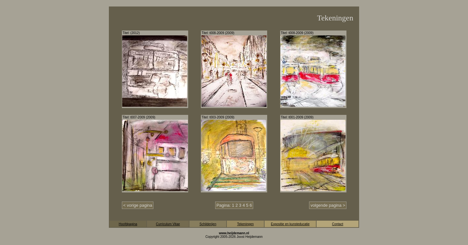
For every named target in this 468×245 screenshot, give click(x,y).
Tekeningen (245, 224)
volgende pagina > (327, 205)
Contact (337, 224)
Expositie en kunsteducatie (290, 224)
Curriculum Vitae (168, 224)
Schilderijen (208, 224)
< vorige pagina (137, 205)
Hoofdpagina (128, 224)
